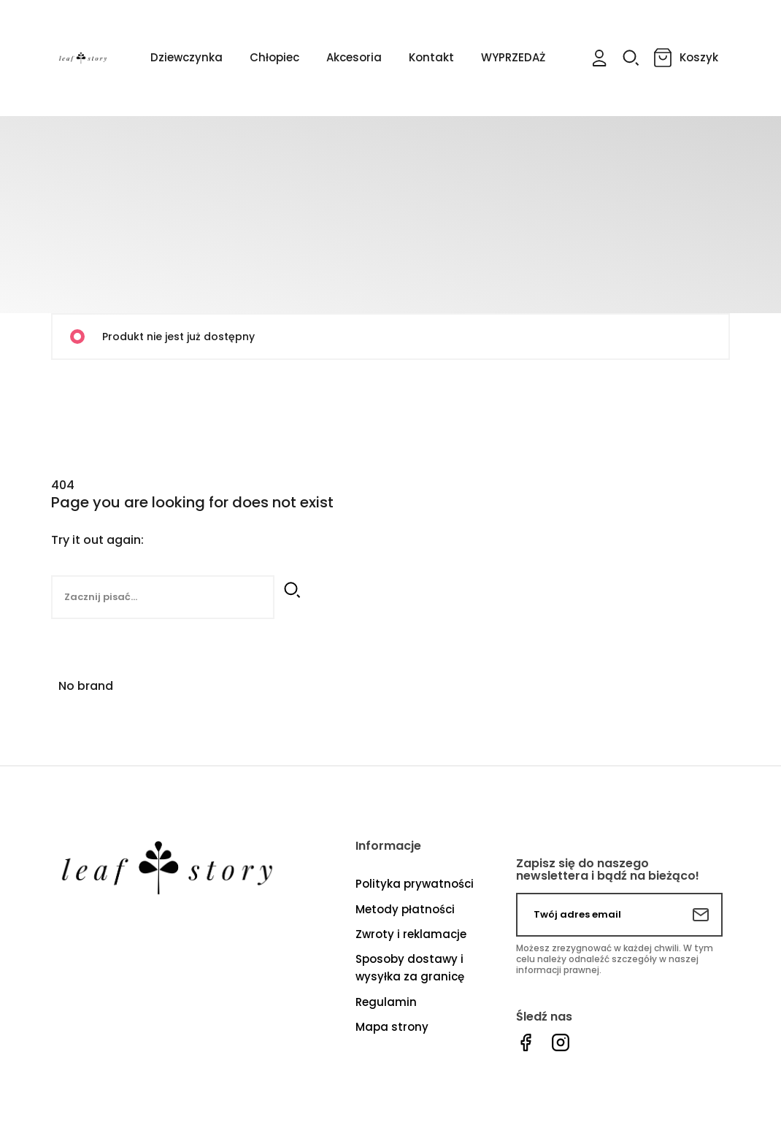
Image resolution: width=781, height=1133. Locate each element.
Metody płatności (405, 909)
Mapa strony (391, 1026)
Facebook (525, 1043)
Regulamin (386, 1002)
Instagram (560, 1043)
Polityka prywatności (414, 883)
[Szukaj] (162, 597)
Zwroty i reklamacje (410, 934)
